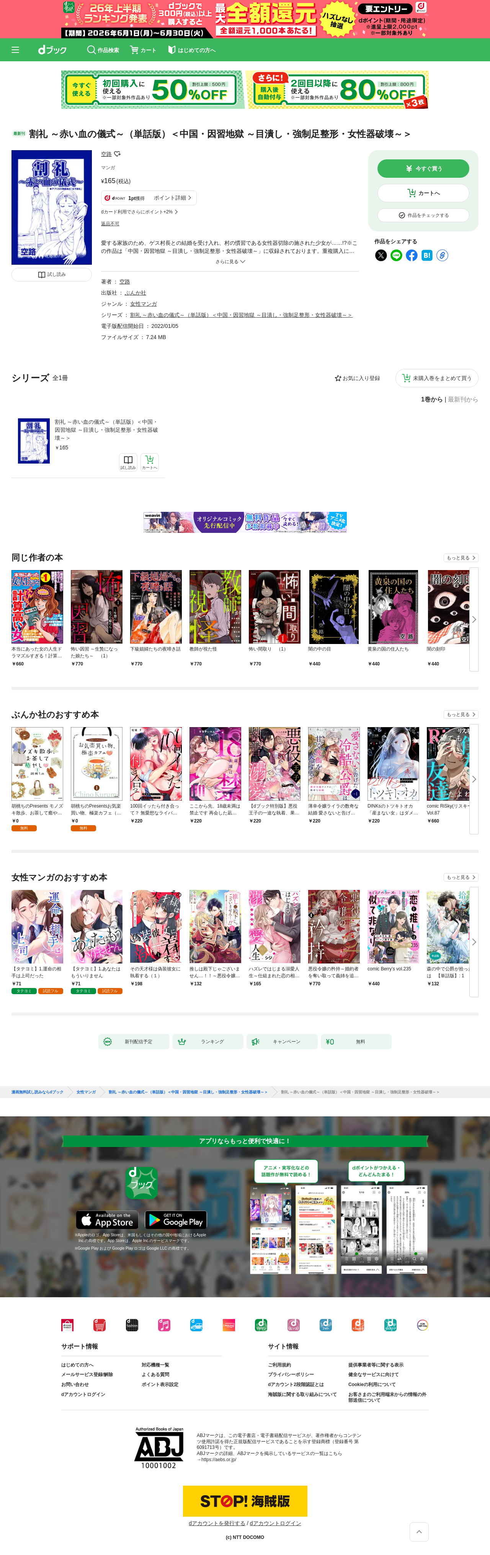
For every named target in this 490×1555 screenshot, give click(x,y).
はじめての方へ (77, 1365)
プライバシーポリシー (291, 1374)
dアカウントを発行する (217, 1523)
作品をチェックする (428, 215)
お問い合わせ (75, 1384)
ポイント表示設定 (160, 1384)
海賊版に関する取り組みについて (302, 1394)
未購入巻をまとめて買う (442, 378)
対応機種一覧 (155, 1365)
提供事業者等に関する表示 (375, 1365)
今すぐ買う (429, 168)
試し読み (56, 274)
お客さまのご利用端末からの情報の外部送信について (387, 1397)
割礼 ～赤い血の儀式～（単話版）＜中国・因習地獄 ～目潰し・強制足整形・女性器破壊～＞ (106, 430)
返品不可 (110, 223)
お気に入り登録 (361, 378)
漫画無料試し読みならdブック (37, 1092)
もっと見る (458, 557)
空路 (106, 154)
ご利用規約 (279, 1365)
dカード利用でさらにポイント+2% (137, 212)
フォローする (117, 154)
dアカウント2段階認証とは (296, 1384)
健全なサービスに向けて (373, 1374)
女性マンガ (143, 304)
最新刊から (463, 400)
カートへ (429, 193)
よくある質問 (155, 1374)
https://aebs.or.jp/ (218, 1459)
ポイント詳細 (170, 198)
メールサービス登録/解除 (87, 1374)
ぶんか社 (135, 293)
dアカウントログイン (83, 1394)
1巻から (432, 400)
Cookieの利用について (372, 1384)
